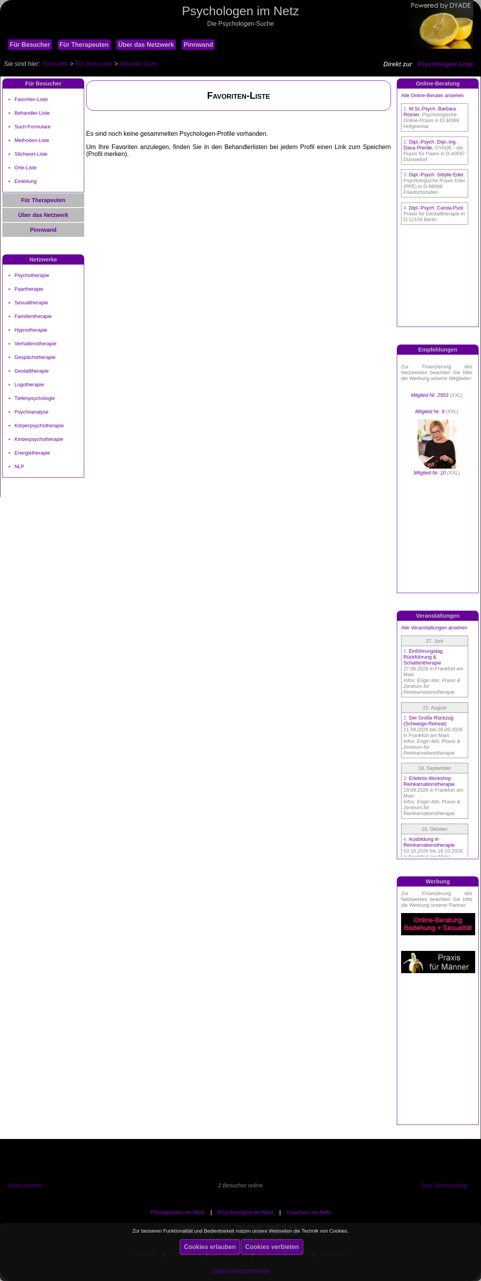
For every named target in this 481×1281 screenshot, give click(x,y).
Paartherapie (28, 289)
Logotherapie (29, 384)
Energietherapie (32, 453)
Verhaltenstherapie (35, 343)
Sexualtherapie (31, 303)
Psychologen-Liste (445, 64)
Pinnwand (198, 44)
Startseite (55, 63)
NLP (19, 466)
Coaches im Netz (308, 1212)
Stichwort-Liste (31, 154)
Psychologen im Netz (246, 1212)
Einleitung (25, 181)
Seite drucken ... (28, 1185)
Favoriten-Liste (31, 99)
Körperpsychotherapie (39, 425)
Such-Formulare (32, 127)
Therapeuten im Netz (177, 1212)
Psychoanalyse (31, 412)
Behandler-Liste (32, 113)
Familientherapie (33, 316)
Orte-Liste (25, 168)
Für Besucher (30, 44)
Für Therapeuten (84, 44)
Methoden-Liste (31, 140)
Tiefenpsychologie (34, 398)
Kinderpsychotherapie (38, 439)
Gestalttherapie (31, 371)
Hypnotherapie (30, 330)
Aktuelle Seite (138, 63)
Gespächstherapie (34, 357)
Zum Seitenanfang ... (447, 1185)
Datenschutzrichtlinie (240, 1271)
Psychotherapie (31, 275)
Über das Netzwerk (146, 44)
